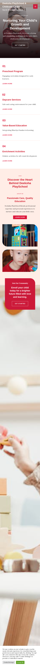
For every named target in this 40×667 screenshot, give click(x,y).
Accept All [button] (20, 662)
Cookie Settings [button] (9, 662)
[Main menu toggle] (35, 6)
